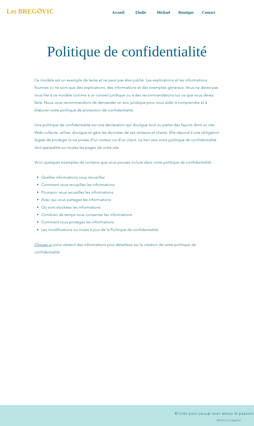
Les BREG (22, 11)
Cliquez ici (43, 244)
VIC (48, 11)
